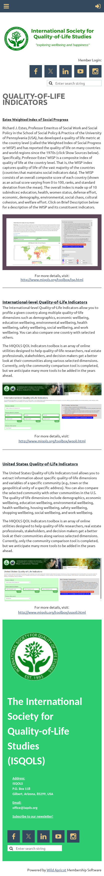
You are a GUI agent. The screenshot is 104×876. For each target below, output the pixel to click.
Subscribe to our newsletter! (32, 816)
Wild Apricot (56, 870)
